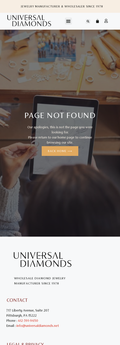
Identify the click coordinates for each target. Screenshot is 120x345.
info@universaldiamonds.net (37, 326)
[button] (68, 21)
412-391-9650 (28, 321)
